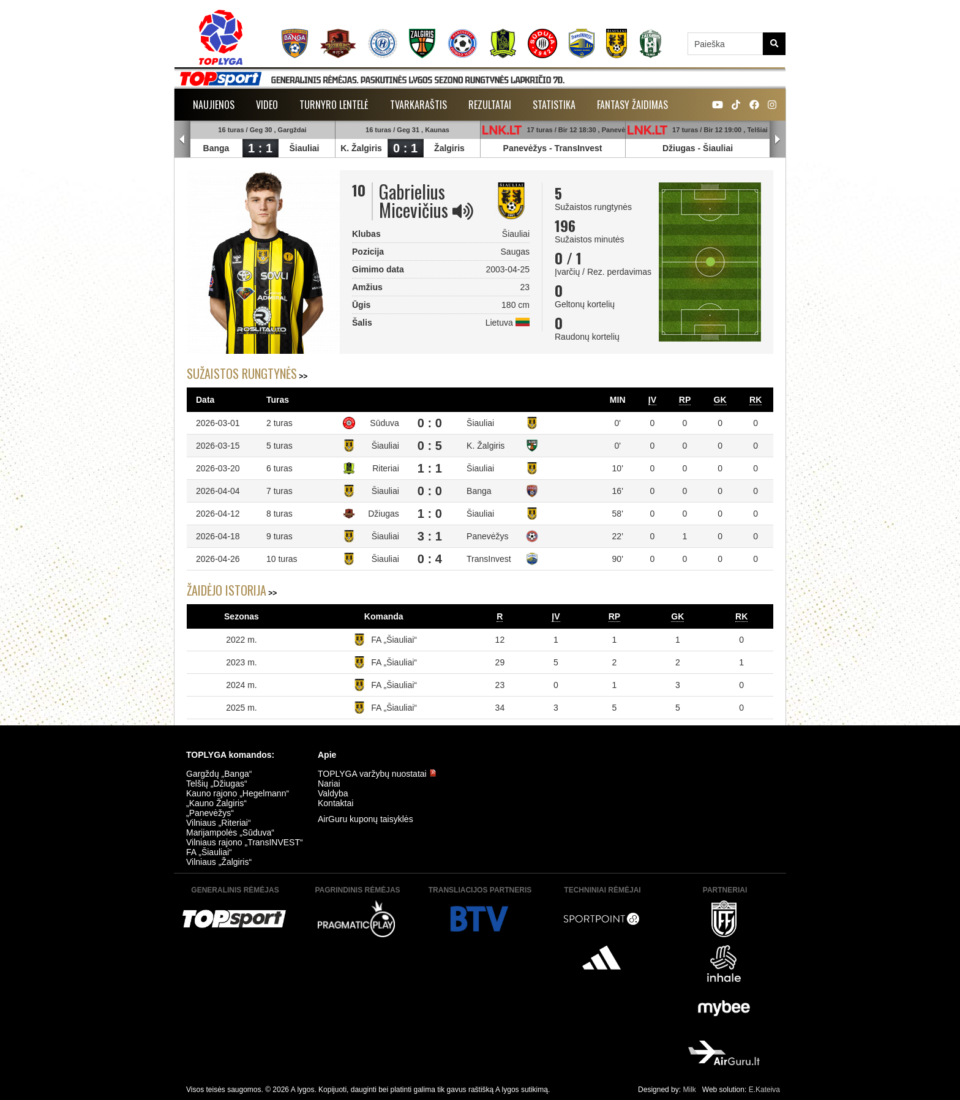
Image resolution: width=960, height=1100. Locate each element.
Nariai (329, 783)
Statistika (554, 104)
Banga (216, 148)
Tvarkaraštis (418, 104)
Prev (182, 140)
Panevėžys (525, 148)
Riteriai (385, 468)
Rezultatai (489, 104)
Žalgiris (449, 148)
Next (778, 140)
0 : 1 (405, 148)
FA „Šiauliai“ (394, 640)
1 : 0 (430, 513)
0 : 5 (430, 445)
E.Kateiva (764, 1089)
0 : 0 (430, 423)
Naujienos (213, 104)
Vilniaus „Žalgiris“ (219, 862)
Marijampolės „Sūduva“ (230, 832)
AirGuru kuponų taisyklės (365, 819)
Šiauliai (304, 148)
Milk (689, 1089)
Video (267, 104)
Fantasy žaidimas (632, 104)
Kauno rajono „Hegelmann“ (237, 793)
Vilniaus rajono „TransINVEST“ (244, 842)
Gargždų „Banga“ (219, 774)
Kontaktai (335, 803)
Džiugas (679, 148)
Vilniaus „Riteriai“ (218, 823)
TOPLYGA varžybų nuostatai (377, 774)
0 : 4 (430, 559)
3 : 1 (430, 536)
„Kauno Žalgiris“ (216, 803)
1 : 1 (260, 148)
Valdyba (333, 793)
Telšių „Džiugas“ (216, 783)
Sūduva (384, 423)
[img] (462, 211)
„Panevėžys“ (210, 813)
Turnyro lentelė (334, 104)
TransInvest (578, 148)
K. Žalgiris (361, 148)
